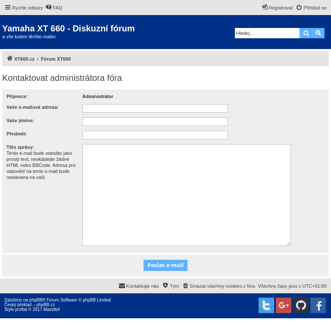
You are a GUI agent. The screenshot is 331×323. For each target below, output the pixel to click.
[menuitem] (53, 8)
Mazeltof (52, 309)
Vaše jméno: (20, 120)
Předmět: (16, 133)
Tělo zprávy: (20, 147)
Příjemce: (17, 96)
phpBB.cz (45, 304)
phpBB (35, 300)
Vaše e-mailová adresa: (32, 107)
